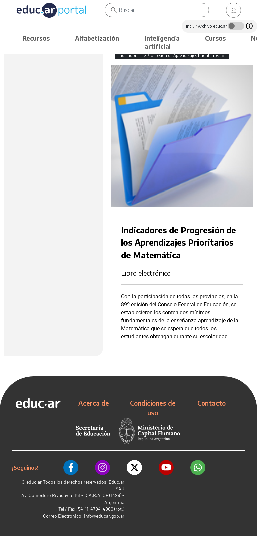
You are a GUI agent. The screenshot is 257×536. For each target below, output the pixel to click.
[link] (233, 10)
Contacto (211, 403)
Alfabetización (97, 38)
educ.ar (34, 482)
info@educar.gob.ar (104, 516)
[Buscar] (164, 10)
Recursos (36, 38)
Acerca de (93, 403)
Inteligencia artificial (162, 42)
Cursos (215, 38)
